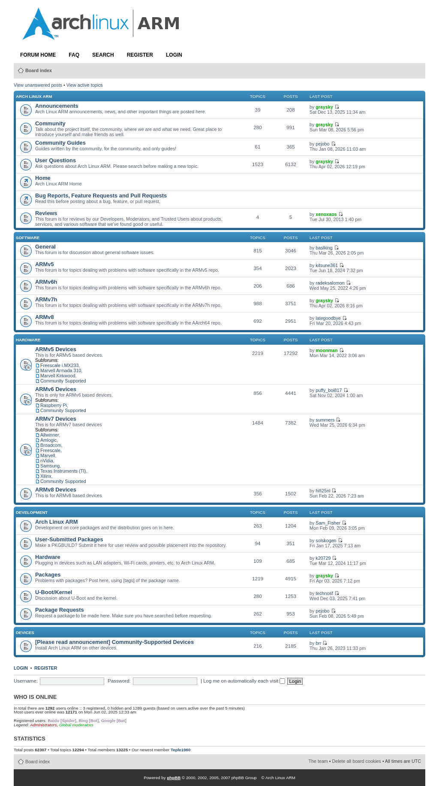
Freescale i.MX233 (59, 365)
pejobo (322, 143)
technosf (324, 593)
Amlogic (48, 440)
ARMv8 (44, 317)
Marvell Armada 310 (60, 370)
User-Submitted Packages (69, 539)
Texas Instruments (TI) (63, 470)
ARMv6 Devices (55, 389)
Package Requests (59, 610)
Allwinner (49, 434)
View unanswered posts (38, 85)
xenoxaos (326, 214)
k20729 (323, 558)
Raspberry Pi (53, 405)
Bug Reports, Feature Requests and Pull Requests (101, 195)
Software (27, 237)
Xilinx (45, 476)
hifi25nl (323, 490)
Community (50, 123)
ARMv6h (46, 282)
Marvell (47, 455)
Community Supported (63, 380)
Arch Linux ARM (34, 96)
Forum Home (38, 55)
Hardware (28, 339)
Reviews (46, 213)
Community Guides (60, 143)
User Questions (55, 160)
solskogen (326, 540)
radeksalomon (330, 282)
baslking (324, 247)
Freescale (50, 450)
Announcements (56, 106)
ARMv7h (46, 299)
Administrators (43, 724)
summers (325, 419)
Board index (38, 70)
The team (318, 761)
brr (318, 643)
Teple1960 (180, 749)
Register (140, 55)
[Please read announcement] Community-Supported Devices (114, 642)
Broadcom (50, 445)
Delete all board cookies (356, 761)
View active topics (84, 85)
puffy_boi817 (329, 390)
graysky (324, 106)
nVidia (46, 460)
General (45, 246)
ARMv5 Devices (55, 349)
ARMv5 (44, 264)
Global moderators (76, 724)
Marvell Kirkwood (57, 375)
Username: (26, 680)
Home (43, 178)
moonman (326, 350)
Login (174, 55)
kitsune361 (327, 265)
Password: (119, 680)
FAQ (74, 55)
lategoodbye (328, 318)
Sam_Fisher (328, 522)
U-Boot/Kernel (53, 592)
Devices (25, 632)
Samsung (50, 465)
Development (32, 512)
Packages (47, 574)
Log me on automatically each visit (244, 680)
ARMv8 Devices (55, 489)
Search (103, 55)
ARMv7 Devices (55, 419)
